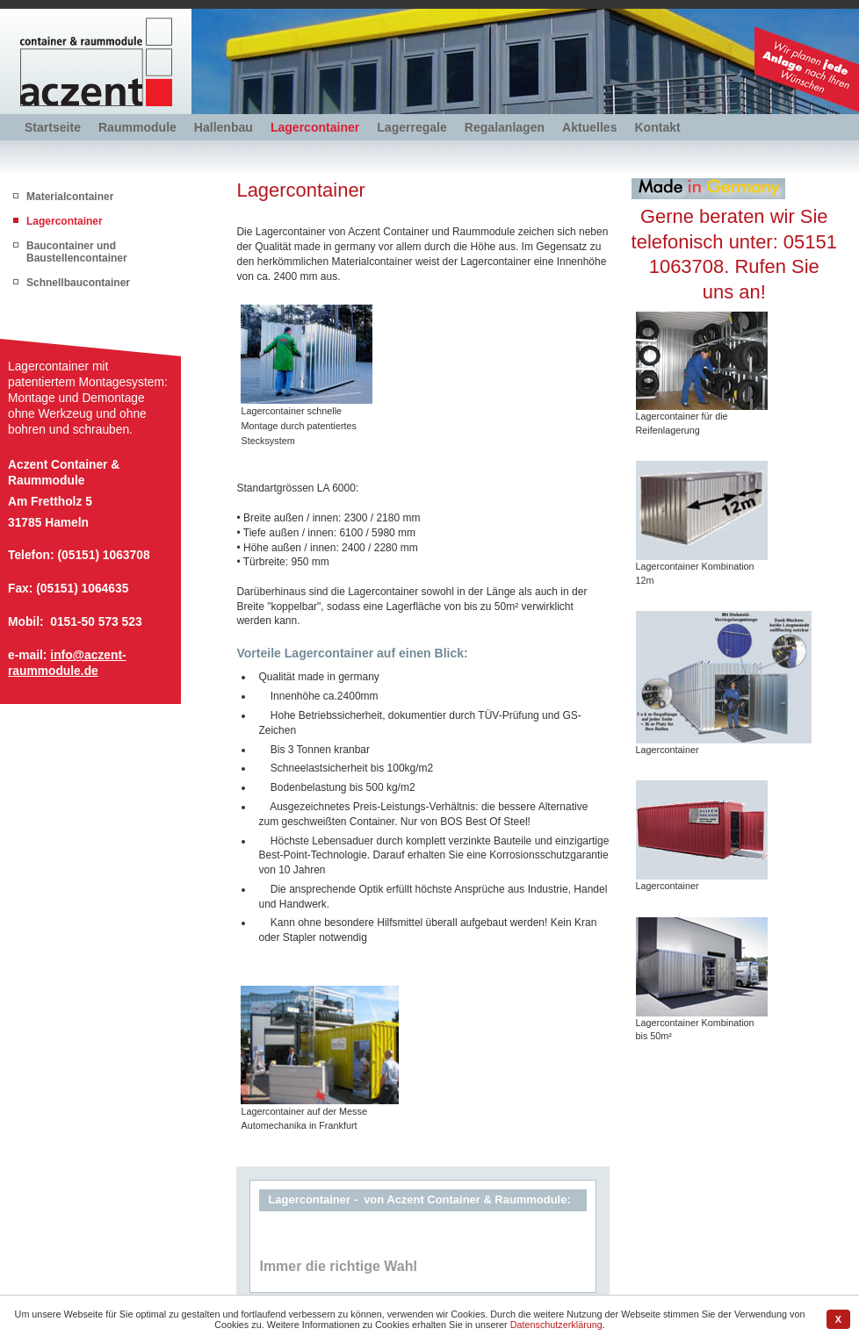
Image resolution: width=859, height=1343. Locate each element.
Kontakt (657, 127)
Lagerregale (412, 127)
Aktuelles (589, 127)
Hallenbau (223, 127)
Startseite (53, 127)
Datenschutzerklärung (556, 1324)
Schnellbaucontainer (78, 282)
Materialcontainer (69, 196)
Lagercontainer (315, 127)
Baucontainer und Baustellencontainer (76, 252)
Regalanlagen (505, 127)
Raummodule (137, 127)
